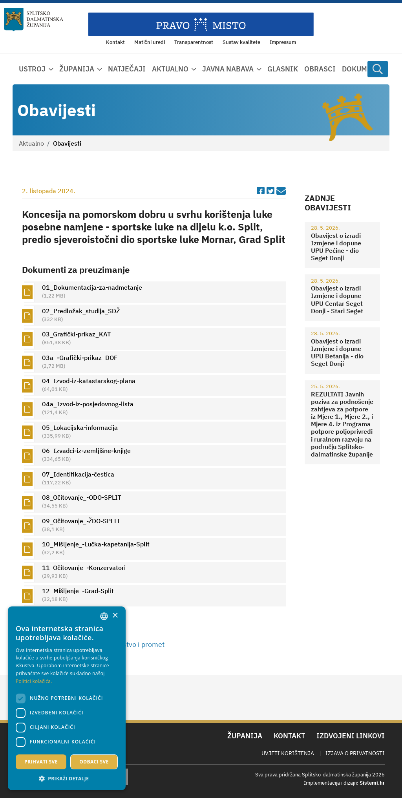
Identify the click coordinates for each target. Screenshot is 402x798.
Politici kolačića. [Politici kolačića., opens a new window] (34, 681)
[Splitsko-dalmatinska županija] (33, 19)
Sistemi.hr (372, 783)
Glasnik (282, 68)
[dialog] (67, 698)
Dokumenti (363, 68)
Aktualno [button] (170, 68)
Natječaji (127, 68)
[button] (67, 778)
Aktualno (31, 143)
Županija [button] (76, 68)
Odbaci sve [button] (94, 761)
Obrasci (320, 68)
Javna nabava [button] (228, 68)
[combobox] (104, 616)
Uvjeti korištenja (287, 753)
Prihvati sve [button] (41, 761)
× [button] (115, 616)
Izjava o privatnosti (355, 753)
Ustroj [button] (32, 68)
